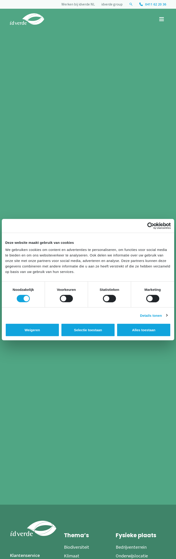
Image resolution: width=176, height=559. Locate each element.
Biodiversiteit (76, 547)
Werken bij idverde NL (78, 4)
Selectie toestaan (88, 330)
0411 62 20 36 (155, 4)
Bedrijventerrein (131, 547)
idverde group (112, 4)
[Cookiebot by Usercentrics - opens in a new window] (151, 225)
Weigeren (32, 330)
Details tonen (151, 315)
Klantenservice (25, 555)
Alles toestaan (143, 330)
